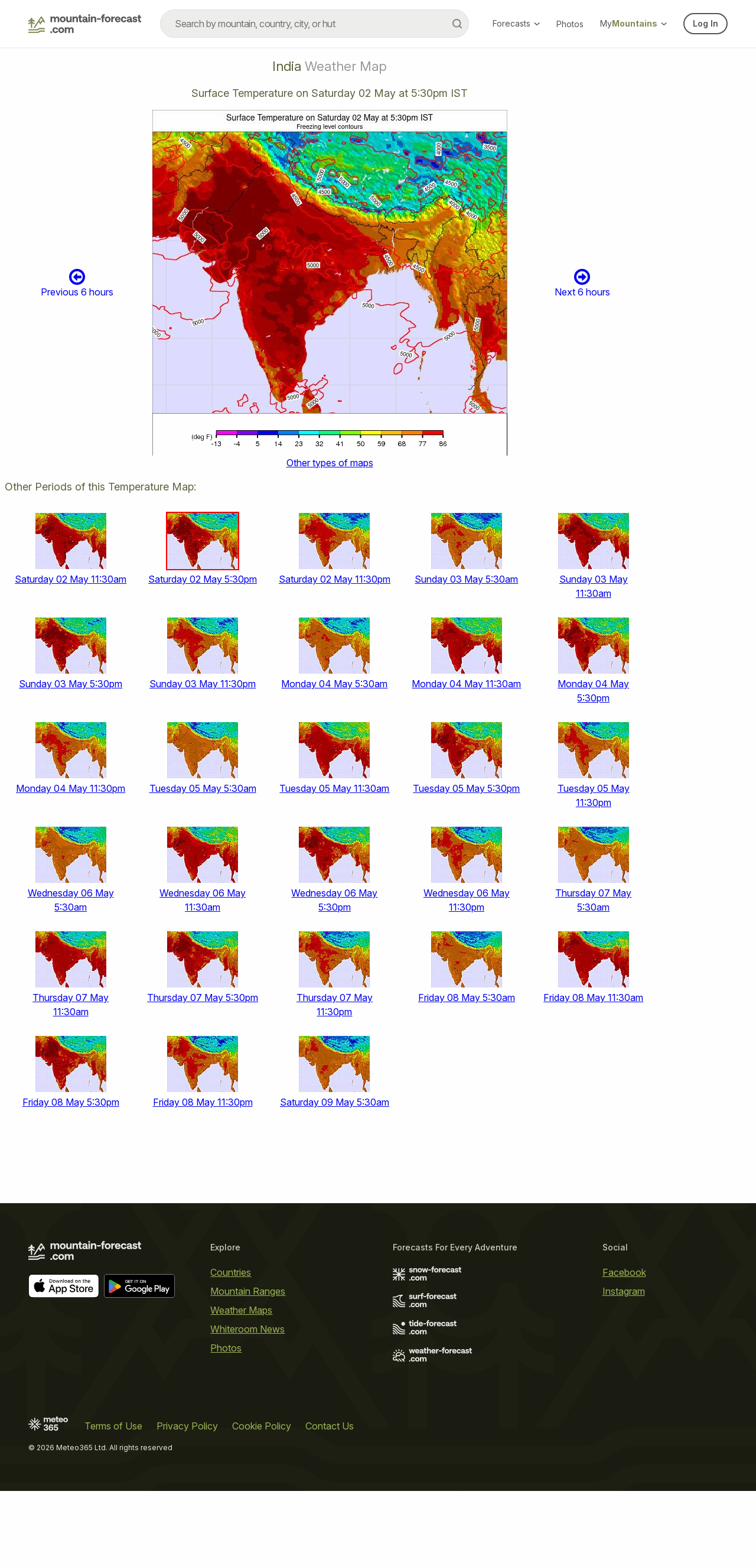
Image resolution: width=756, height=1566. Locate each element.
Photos (570, 24)
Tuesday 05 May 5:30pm (466, 788)
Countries (230, 1272)
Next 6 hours (582, 283)
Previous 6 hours (77, 283)
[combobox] (314, 23)
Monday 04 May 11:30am (466, 684)
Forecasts (516, 23)
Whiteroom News (247, 1329)
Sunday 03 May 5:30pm (70, 684)
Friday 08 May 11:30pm (203, 1102)
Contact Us (329, 1426)
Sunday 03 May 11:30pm (202, 684)
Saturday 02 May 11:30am (70, 579)
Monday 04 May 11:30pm (70, 788)
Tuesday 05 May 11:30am (334, 788)
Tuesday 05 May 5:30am (202, 788)
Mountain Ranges (247, 1291)
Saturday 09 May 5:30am (334, 1102)
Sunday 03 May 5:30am (466, 579)
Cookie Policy (261, 1426)
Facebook (624, 1272)
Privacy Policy (187, 1426)
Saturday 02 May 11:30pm (334, 579)
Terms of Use (113, 1426)
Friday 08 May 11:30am (593, 997)
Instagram (623, 1291)
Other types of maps (329, 463)
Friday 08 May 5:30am (466, 997)
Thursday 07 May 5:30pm (202, 997)
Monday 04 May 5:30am (334, 684)
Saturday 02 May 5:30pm (202, 579)
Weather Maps (241, 1310)
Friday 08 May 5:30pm (70, 1102)
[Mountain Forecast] (84, 23)
